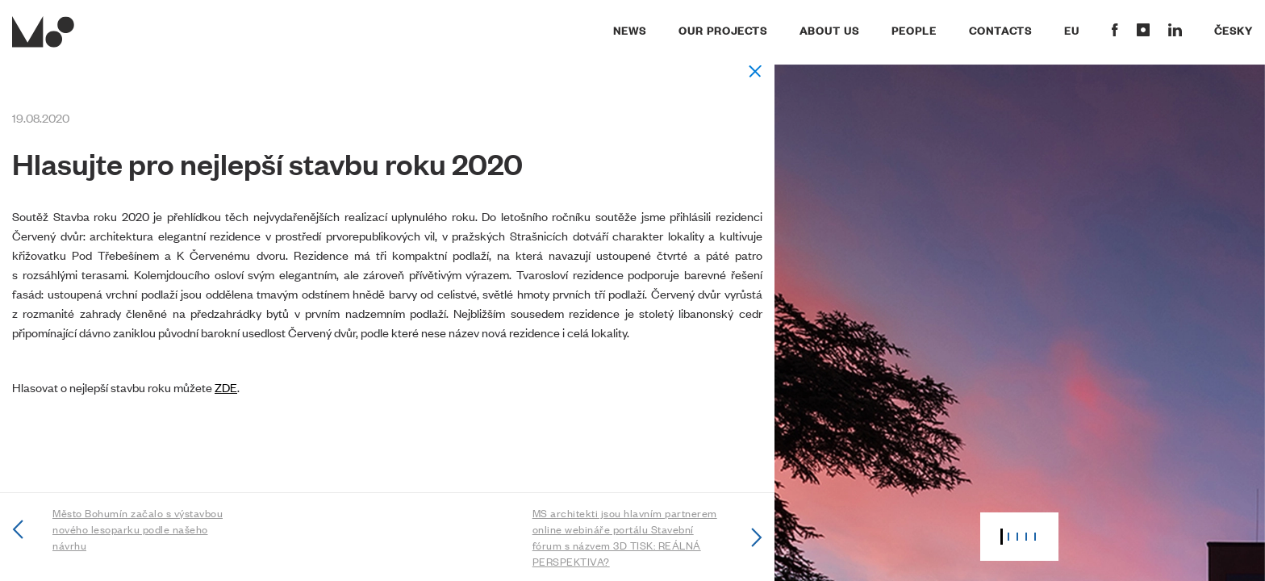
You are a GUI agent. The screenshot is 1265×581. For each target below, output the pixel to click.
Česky (1233, 30)
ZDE (226, 386)
